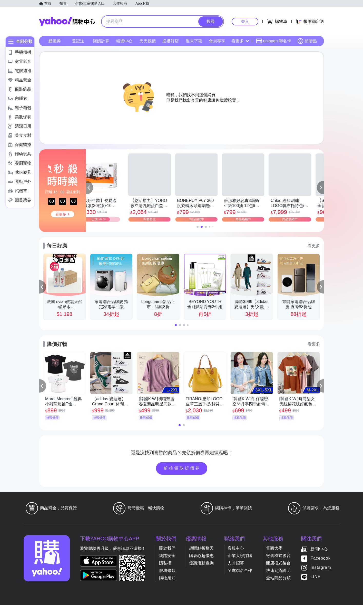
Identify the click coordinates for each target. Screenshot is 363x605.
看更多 (240, 41)
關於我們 (167, 548)
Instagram (320, 567)
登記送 (78, 41)
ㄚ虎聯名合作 (240, 570)
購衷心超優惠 (201, 555)
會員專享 (217, 41)
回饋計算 (101, 41)
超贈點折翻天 (201, 548)
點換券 (54, 41)
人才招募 (236, 563)
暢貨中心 (124, 41)
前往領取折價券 (182, 468)
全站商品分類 (278, 578)
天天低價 (147, 41)
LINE (315, 577)
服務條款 (167, 570)
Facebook (320, 558)
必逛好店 (170, 41)
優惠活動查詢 (201, 563)
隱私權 (165, 563)
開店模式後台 (278, 563)
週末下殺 (194, 41)
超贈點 (307, 41)
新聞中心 (319, 549)
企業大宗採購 (240, 555)
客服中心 (236, 548)
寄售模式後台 (278, 555)
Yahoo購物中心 (67, 21)
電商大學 (274, 548)
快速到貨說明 (278, 570)
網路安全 (167, 555)
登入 (245, 21)
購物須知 (167, 578)
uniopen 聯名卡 (273, 41)
